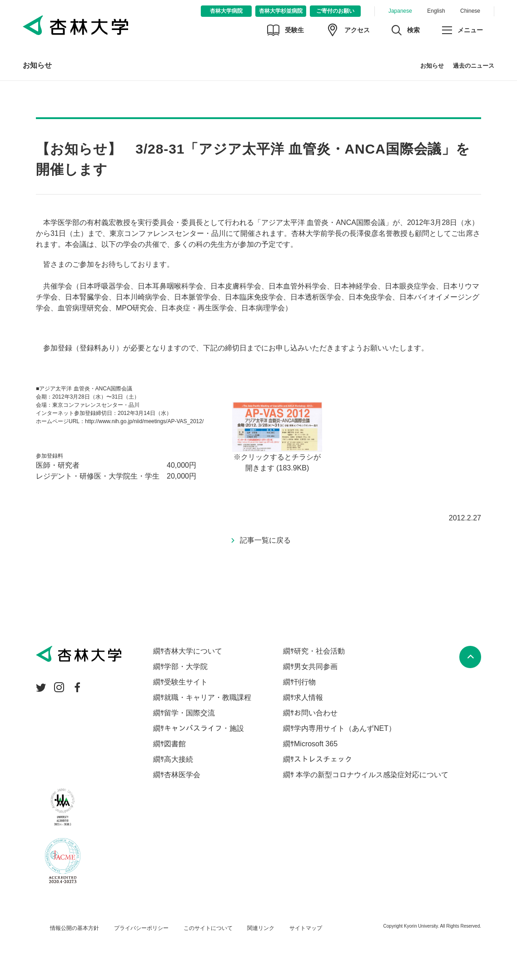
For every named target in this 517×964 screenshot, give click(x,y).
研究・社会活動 (319, 651)
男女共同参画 (316, 666)
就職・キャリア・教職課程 (207, 697)
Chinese (470, 11)
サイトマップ (305, 928)
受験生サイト (186, 682)
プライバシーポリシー (141, 928)
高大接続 (178, 759)
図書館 (175, 744)
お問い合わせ (316, 713)
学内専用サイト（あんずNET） (345, 728)
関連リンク (260, 928)
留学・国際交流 (189, 713)
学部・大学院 (186, 666)
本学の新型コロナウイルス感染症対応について (371, 775)
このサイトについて (208, 928)
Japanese (400, 11)
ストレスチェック (323, 759)
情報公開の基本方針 (74, 928)
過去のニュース (473, 65)
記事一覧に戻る (265, 540)
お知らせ (37, 65)
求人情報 (308, 697)
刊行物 (305, 682)
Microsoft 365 (316, 744)
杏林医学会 (182, 775)
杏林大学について (193, 651)
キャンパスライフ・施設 (204, 728)
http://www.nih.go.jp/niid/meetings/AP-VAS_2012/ (144, 421)
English (436, 11)
